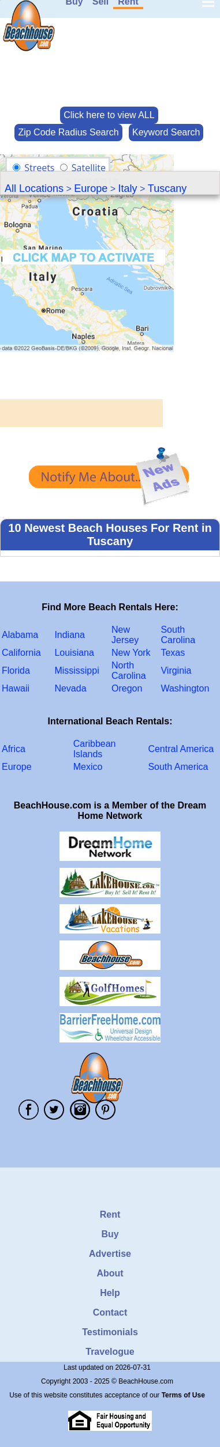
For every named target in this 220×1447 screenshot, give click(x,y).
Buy (109, 1234)
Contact (110, 1312)
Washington (185, 688)
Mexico (88, 767)
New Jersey (125, 635)
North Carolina (128, 670)
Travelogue (109, 1352)
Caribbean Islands (94, 749)
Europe (90, 188)
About (109, 1273)
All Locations (34, 188)
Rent (110, 1214)
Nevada (70, 688)
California (21, 653)
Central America (181, 749)
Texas (173, 653)
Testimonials (110, 1332)
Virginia (176, 670)
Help (110, 1293)
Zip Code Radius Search (68, 132)
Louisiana (74, 653)
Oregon (126, 688)
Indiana (69, 635)
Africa (13, 749)
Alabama (20, 635)
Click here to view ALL (109, 115)
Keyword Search (166, 132)
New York (131, 653)
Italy (127, 188)
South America (178, 767)
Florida (16, 670)
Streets (39, 167)
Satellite (89, 167)
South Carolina (178, 635)
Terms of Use (183, 1395)
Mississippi (76, 670)
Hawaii (15, 688)
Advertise (110, 1254)
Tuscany (167, 188)
